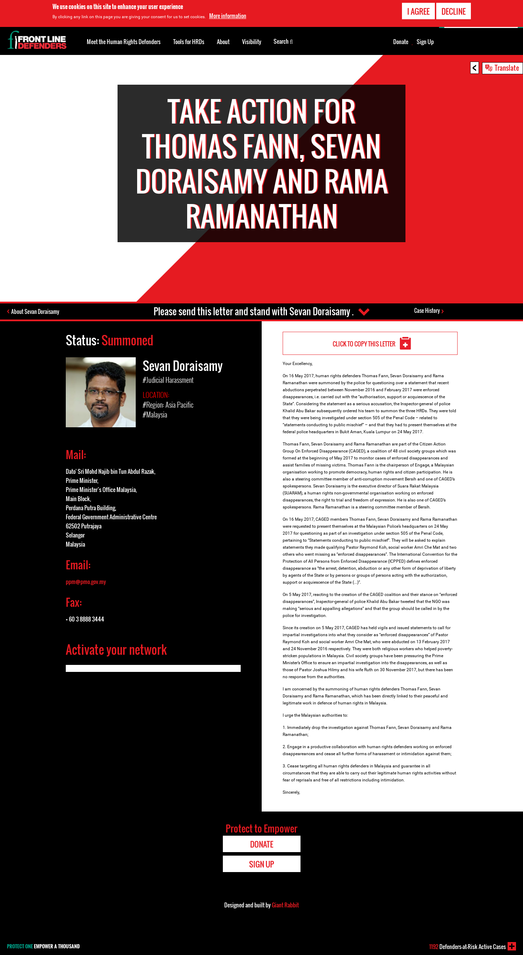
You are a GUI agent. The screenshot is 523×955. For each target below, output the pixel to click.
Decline (453, 11)
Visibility (251, 41)
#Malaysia (155, 414)
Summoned (127, 340)
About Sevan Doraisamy (35, 311)
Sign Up (425, 41)
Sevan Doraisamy (182, 365)
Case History (427, 310)
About (223, 41)
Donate (400, 41)
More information (227, 16)
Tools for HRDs (188, 41)
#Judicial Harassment (168, 379)
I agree (418, 11)
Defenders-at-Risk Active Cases (467, 946)
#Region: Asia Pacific (168, 404)
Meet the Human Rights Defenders (124, 41)
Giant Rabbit (285, 905)
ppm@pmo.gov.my (86, 581)
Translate (507, 67)
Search (283, 41)
